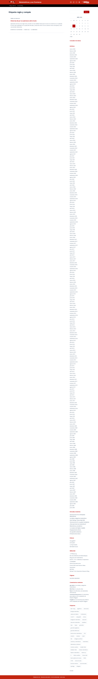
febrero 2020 (73, 189)
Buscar (86, 12)
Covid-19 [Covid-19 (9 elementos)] (72, 617)
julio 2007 (72, 482)
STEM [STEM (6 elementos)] (72, 660)
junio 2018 (72, 228)
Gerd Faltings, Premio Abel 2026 (77, 520)
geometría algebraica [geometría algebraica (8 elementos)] (75, 627)
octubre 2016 (73, 266)
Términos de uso (36, 677)
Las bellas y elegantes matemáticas (78, 518)
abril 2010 (72, 418)
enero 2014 (72, 330)
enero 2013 (72, 354)
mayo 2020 (72, 183)
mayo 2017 (72, 253)
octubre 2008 (73, 453)
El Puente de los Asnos (75, 533)
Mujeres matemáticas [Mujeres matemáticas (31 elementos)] (75, 652)
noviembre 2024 (73, 78)
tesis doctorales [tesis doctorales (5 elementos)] (83, 663)
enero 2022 (72, 144)
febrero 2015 (73, 305)
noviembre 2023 (73, 101)
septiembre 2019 (74, 198)
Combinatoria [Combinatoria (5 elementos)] (83, 614)
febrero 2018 (73, 235)
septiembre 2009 (74, 431)
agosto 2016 (73, 270)
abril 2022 (72, 138)
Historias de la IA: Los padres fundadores (79, 522)
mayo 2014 (72, 323)
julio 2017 (72, 249)
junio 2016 (72, 274)
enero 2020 (72, 191)
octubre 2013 (73, 336)
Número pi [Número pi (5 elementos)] (84, 652)
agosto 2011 (73, 387)
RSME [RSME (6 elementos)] (85, 658)
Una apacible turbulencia (75, 532)
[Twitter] (74, 2)
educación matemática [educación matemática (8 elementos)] (75, 622)
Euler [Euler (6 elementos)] (72, 625)
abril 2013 (72, 348)
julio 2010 (72, 412)
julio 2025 (72, 62)
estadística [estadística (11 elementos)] (84, 622)
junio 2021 (72, 158)
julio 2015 (72, 295)
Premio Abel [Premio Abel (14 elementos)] (84, 655)
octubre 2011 (73, 383)
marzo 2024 (72, 93)
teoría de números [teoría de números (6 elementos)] (74, 663)
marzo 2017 (72, 257)
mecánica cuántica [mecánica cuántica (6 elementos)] (74, 647)
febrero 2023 (73, 119)
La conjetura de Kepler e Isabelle (77, 528)
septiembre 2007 (74, 478)
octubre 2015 (73, 290)
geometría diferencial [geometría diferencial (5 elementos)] (75, 630)
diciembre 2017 (73, 239)
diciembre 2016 (73, 262)
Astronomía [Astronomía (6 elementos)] (86, 608)
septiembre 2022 (74, 128)
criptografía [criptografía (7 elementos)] (78, 617)
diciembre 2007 (73, 472)
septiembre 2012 (74, 362)
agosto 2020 (73, 177)
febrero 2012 (73, 375)
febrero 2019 (73, 212)
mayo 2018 (72, 229)
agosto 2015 (73, 294)
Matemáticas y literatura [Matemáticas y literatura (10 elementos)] (75, 644)
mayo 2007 (72, 486)
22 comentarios (34, 29)
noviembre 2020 (73, 171)
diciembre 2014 (73, 309)
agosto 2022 (73, 130)
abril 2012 (72, 371)
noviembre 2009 (73, 428)
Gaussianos (72, 567)
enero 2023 (72, 121)
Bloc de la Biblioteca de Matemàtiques (78, 555)
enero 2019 (72, 214)
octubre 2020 (73, 173)
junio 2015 (72, 297)
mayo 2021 (72, 159)
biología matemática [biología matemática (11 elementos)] (75, 611)
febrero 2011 (73, 398)
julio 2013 (72, 342)
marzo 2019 (72, 210)
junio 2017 (72, 251)
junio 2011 (72, 391)
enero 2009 (72, 447)
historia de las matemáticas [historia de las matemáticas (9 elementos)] (76, 633)
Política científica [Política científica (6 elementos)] (76, 655)
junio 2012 (72, 367)
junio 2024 (72, 88)
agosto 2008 (73, 457)
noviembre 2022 (73, 125)
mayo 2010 (72, 416)
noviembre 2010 (73, 404)
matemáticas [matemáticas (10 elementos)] (85, 641)
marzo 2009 (72, 443)
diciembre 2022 (73, 123)
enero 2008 (72, 470)
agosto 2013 (73, 340)
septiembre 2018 (74, 222)
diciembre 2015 (73, 286)
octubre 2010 (73, 406)
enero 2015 (72, 307)
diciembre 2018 (73, 216)
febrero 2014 (73, 329)
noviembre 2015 (73, 288)
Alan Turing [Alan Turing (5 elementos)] (73, 608)
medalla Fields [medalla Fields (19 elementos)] (83, 647)
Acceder (71, 670)
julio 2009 (72, 435)
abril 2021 (72, 161)
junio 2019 (72, 204)
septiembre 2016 (74, 268)
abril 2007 (72, 488)
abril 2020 (72, 185)
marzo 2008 (72, 466)
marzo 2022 (72, 140)
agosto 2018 (73, 224)
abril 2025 (72, 68)
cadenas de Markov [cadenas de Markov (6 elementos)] (74, 614)
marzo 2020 (72, 187)
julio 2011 (72, 389)
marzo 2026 (72, 49)
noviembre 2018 (73, 218)
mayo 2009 (72, 439)
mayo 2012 (72, 369)
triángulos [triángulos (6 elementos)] (79, 666)
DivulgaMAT (73, 541)
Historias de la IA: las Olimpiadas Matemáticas (77, 515)
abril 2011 (72, 395)
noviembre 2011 (73, 381)
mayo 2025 (72, 66)
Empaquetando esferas (75, 530)
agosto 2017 (73, 247)
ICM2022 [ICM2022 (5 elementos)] (78, 636)
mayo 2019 (72, 206)
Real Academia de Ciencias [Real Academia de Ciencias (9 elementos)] (76, 658)
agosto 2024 (73, 84)
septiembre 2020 (74, 175)
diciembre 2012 (73, 356)
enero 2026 (72, 53)
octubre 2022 (73, 126)
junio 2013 (72, 344)
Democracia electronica (75, 563)
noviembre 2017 (73, 241)
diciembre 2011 (73, 379)
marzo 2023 (72, 117)
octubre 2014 (73, 313)
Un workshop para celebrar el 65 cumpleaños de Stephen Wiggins (79, 596)
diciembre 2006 (73, 496)
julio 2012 (72, 365)
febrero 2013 (73, 352)
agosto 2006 (73, 503)
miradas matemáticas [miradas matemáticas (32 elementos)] (83, 649)
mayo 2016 (72, 276)
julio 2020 (72, 179)
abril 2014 (72, 325)
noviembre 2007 (73, 474)
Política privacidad (55, 677)
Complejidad (73, 561)
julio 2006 (72, 505)
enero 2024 (72, 97)
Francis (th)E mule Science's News (77, 565)
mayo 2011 (72, 393)
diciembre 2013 (73, 332)
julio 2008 (72, 459)
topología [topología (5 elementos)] (72, 666)
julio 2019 (72, 202)
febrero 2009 (73, 445)
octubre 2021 (73, 150)
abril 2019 (72, 208)
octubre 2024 (73, 80)
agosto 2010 (73, 410)
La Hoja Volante (73, 544)
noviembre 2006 (73, 498)
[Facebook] (71, 2)
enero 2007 (72, 494)
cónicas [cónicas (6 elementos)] (84, 617)
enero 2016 (72, 284)
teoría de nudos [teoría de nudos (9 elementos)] (78, 660)
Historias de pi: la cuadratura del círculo (24, 21)
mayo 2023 (72, 113)
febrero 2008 (73, 468)
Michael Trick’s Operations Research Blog (79, 571)
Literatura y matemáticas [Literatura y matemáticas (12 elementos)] (76, 641)
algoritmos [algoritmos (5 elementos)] (79, 608)
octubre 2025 (73, 57)
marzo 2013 (72, 350)
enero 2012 (72, 377)
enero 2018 (72, 237)
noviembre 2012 (73, 358)
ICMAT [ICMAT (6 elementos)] (83, 636)
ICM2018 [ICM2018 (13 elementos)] (72, 636)
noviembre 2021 (73, 148)
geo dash (72, 585)
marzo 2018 (72, 233)
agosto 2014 (73, 317)
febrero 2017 (73, 259)
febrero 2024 (73, 95)
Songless (72, 599)
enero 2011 (72, 400)
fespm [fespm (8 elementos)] (76, 625)
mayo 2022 (72, 136)
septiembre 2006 (74, 501)
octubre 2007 (73, 476)
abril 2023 (72, 115)
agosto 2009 (73, 433)
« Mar (71, 36)
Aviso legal (62, 677)
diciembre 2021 (73, 146)
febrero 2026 (73, 51)
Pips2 (71, 591)
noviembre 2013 (73, 334)
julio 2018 (72, 226)
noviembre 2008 (73, 451)
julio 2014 (72, 319)
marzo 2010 (72, 420)
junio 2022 (72, 134)
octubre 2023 (73, 103)
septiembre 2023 (74, 105)
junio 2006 (72, 507)
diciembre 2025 (73, 55)
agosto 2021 (73, 154)
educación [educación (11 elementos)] (84, 619)
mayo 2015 (72, 299)
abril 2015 (72, 301)
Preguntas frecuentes (45, 677)
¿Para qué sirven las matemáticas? (78, 524)
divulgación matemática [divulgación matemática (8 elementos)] (75, 619)
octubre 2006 (73, 500)
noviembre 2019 (73, 194)
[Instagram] (79, 2)
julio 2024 (72, 86)
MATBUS (72, 569)
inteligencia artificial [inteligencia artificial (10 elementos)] (78, 638)
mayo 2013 (72, 346)
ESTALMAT (72, 542)
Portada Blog (20, 5)
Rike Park (72, 589)
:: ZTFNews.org (73, 553)
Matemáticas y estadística (76, 526)
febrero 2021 (73, 165)
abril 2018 (72, 231)
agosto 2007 (73, 480)
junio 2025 (72, 64)
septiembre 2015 (74, 292)
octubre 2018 (73, 220)
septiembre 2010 (74, 408)
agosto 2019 (73, 200)
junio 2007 (72, 484)
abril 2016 (72, 278)
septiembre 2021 (74, 152)
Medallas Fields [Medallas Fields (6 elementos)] (74, 649)
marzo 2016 (72, 280)
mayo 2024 (72, 90)
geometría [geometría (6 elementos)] (81, 625)
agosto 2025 (73, 60)
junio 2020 (72, 181)
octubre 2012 (73, 360)
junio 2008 (72, 461)
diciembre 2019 (73, 193)
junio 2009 (72, 437)
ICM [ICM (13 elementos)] (85, 633)
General (12, 18)
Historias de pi (17, 18)
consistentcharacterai (75, 594)
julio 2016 (72, 272)
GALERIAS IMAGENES (75, 578)
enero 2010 (72, 424)
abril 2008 (72, 465)
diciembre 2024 (73, 76)
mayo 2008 (72, 463)
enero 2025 (72, 74)
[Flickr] (76, 2)
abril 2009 (72, 441)
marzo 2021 (72, 163)
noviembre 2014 (73, 311)
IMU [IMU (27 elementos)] (71, 638)
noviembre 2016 (73, 264)
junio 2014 (72, 321)
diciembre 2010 (73, 402)
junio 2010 (72, 414)
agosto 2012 (73, 364)
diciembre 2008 (73, 449)
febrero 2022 (73, 142)
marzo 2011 (72, 397)
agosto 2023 (73, 107)
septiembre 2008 (74, 455)
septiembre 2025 (74, 58)
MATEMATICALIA (74, 546)
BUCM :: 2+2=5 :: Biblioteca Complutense (79, 559)
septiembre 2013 (74, 338)
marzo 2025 (72, 70)
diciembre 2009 (73, 426)
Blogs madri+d (13, 5)
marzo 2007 (72, 490)
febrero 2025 (73, 72)
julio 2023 (72, 109)
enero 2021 (72, 167)
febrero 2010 (73, 422)
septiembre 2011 (74, 385)
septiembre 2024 (74, 82)
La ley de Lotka (79, 589)
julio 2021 (72, 156)
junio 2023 (72, 111)
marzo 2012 (72, 373)
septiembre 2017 (74, 245)
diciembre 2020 (73, 169)
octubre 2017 (73, 243)
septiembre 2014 (74, 315)
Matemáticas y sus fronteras (30, 2)
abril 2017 (72, 255)
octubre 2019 (73, 196)
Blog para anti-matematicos (76, 557)
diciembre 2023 (73, 99)
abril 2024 (72, 92)
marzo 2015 (72, 303)
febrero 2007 (73, 492)
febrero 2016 (73, 282)
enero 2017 (72, 261)
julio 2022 (72, 132)
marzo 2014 (72, 327)
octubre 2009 (73, 430)
